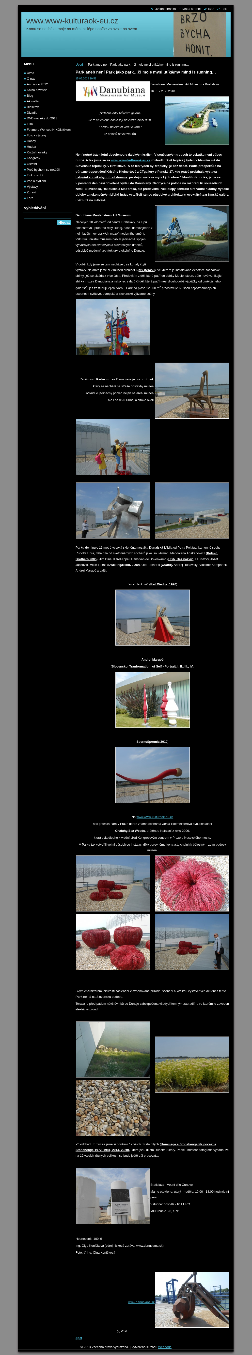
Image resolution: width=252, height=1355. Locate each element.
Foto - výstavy (37, 135)
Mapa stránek (192, 9)
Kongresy (33, 158)
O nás (31, 78)
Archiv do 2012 (37, 84)
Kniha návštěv (37, 90)
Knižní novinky (37, 152)
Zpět (79, 1338)
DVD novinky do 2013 (42, 118)
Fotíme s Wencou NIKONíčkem (49, 129)
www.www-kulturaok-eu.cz (155, 817)
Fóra (30, 198)
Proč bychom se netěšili (43, 169)
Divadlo (32, 112)
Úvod (79, 64)
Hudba (31, 146)
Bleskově (33, 107)
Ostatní (32, 164)
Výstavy (32, 186)
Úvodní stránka (165, 9)
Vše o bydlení (36, 181)
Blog (30, 95)
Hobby (31, 141)
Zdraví (31, 192)
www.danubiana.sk (141, 1302)
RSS (211, 9)
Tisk (224, 9)
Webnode (165, 1347)
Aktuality (33, 101)
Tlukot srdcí (35, 175)
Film (30, 124)
